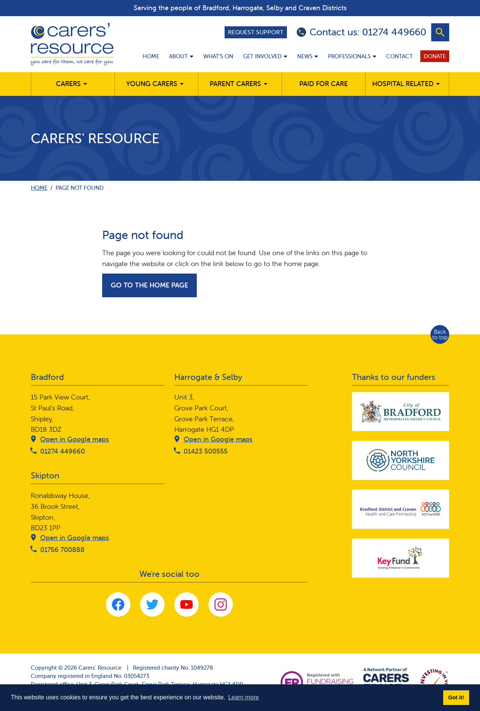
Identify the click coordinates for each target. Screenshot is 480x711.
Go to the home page (149, 285)
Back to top (440, 334)
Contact (399, 56)
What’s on (218, 56)
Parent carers (235, 83)
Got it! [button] (456, 697)
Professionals (349, 56)
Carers (68, 83)
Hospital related (402, 83)
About (178, 56)
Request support (256, 32)
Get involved (262, 56)
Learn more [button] (243, 697)
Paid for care (323, 83)
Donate (435, 56)
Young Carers (151, 83)
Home (151, 56)
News (304, 56)
